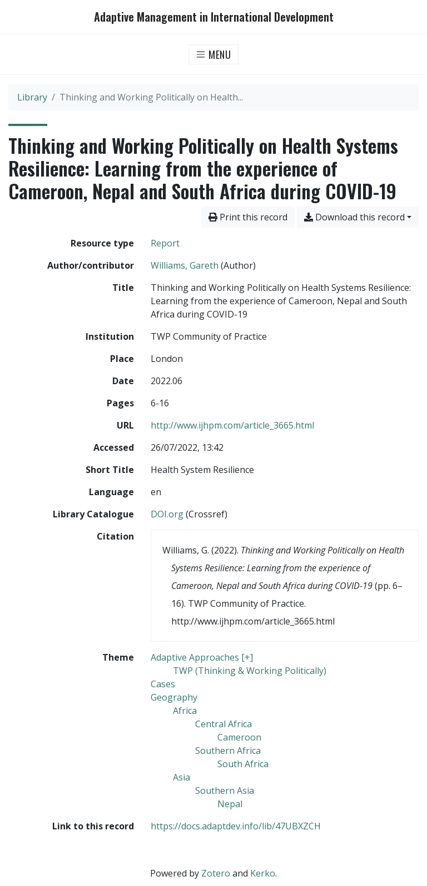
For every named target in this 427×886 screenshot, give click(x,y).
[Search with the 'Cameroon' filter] (239, 737)
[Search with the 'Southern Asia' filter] (224, 790)
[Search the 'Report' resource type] (165, 243)
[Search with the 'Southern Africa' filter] (228, 750)
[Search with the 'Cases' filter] (163, 684)
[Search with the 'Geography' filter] (174, 697)
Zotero (215, 873)
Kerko (262, 873)
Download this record (354, 217)
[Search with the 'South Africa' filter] (243, 764)
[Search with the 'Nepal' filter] (229, 804)
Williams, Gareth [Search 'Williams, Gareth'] (185, 265)
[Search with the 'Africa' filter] (185, 710)
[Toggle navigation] (213, 54)
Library (32, 97)
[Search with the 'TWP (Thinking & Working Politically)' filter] (249, 670)
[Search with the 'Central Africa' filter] (223, 724)
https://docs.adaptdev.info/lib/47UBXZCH (236, 826)
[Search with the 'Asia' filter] (181, 777)
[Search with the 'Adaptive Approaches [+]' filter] (202, 657)
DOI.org (167, 514)
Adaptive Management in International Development (214, 17)
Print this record (247, 217)
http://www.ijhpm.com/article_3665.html (232, 425)
